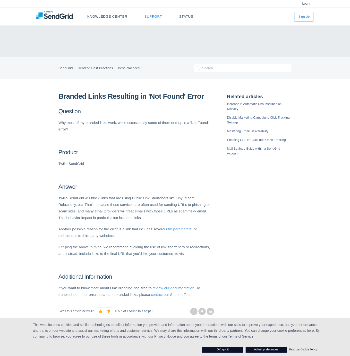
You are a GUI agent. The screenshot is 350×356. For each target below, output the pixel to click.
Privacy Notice (165, 336)
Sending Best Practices (95, 68)
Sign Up (304, 16)
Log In (306, 3)
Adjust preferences (266, 349)
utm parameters (179, 229)
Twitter (202, 311)
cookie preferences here (295, 330)
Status (186, 16)
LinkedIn (210, 311)
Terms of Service (240, 336)
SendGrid (66, 68)
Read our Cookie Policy (303, 349)
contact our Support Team (172, 294)
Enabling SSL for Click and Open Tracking (256, 140)
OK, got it (223, 349)
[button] (100, 311)
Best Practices (129, 68)
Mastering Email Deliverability (248, 131)
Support (153, 16)
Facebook (193, 311)
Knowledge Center (107, 16)
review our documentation (173, 288)
